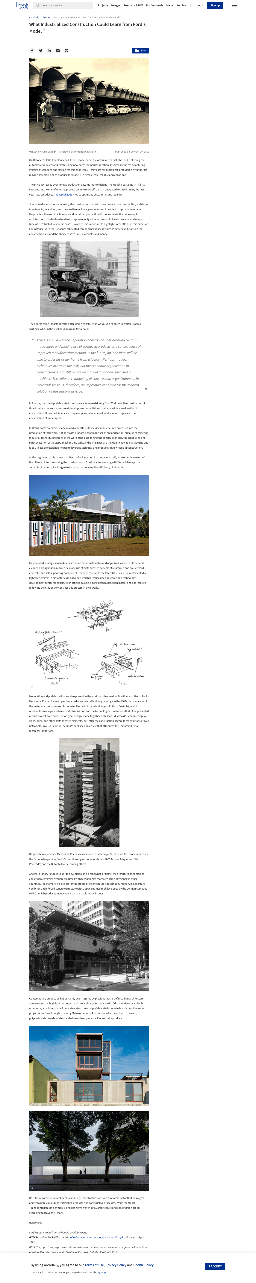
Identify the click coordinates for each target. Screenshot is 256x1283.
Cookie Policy (143, 1265)
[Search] (68, 5)
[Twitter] (40, 50)
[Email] (58, 50)
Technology (195, 1014)
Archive (181, 5)
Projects (103, 5)
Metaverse (170, 1023)
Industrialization (64, 195)
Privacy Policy (115, 1265)
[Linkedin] (49, 50)
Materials (215, 1014)
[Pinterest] (66, 50)
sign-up (102, 1272)
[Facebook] (32, 50)
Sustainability (171, 1014)
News (169, 5)
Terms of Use (94, 1265)
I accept (215, 1266)
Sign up (215, 5)
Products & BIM (133, 5)
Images (115, 5)
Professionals (154, 5)
